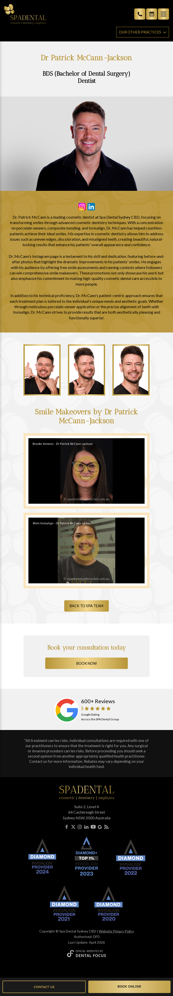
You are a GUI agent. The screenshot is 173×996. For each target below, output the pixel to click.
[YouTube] (93, 828)
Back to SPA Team (86, 606)
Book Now (86, 663)
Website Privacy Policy (116, 931)
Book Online (129, 986)
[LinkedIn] (86, 828)
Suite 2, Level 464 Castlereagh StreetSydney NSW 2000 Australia (86, 812)
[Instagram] (80, 828)
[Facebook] (67, 828)
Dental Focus (91, 955)
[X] (73, 828)
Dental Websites (87, 951)
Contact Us (44, 987)
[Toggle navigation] (163, 14)
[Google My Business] (100, 828)
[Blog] (106, 828)
